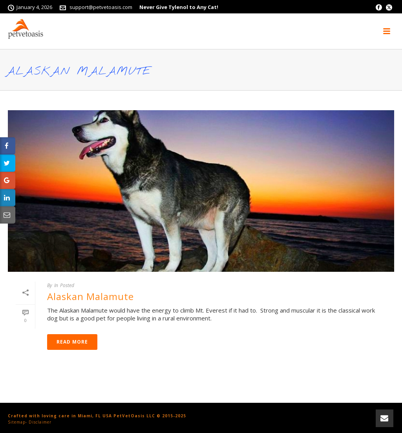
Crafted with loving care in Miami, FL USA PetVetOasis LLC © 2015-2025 (97, 415)
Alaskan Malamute (90, 296)
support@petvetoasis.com (100, 7)
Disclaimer (40, 422)
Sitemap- (17, 422)
